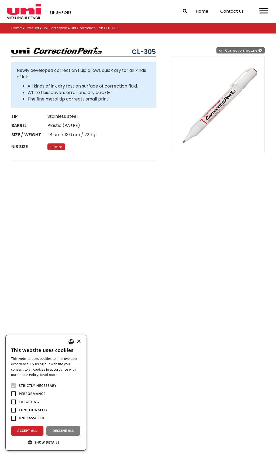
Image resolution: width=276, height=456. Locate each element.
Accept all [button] (27, 430)
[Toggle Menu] (263, 10)
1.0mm (56, 146)
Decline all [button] (63, 430)
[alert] (45, 393)
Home (202, 11)
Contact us (232, 11)
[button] (46, 442)
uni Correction (55, 28)
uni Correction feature (240, 50)
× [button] (79, 342)
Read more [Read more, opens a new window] (48, 375)
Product (32, 28)
